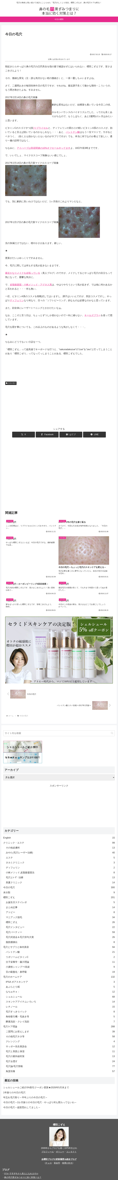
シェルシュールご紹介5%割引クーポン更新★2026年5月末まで (36, 1051)
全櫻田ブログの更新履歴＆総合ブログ (59, 1123)
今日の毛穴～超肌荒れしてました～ (21, 1071)
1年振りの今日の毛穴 (14, 1056)
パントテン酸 (73, 132)
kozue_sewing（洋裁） (16, 1165)
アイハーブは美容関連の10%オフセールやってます (43, 148)
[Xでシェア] (31, 435)
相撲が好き (67, 1127)
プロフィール (47, 1116)
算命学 (57, 1127)
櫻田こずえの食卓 (12, 1149)
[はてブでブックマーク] (68, 435)
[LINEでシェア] (86, 435)
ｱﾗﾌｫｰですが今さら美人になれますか (21, 1138)
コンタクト (71, 1116)
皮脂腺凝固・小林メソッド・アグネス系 (31, 284)
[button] (112, 697)
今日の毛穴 (11, 383)
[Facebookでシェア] (50, 435)
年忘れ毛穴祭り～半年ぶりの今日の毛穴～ (25, 1061)
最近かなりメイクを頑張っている (22, 273)
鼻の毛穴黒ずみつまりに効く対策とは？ (22, 1142)
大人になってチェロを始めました (19, 1153)
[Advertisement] (59, 44)
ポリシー (60, 1116)
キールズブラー (92, 315)
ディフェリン (17, 300)
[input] (59, 697)
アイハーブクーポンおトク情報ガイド (21, 1145)
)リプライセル (40, 128)
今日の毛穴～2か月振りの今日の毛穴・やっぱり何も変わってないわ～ (40, 1066)
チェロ (49, 1127)
